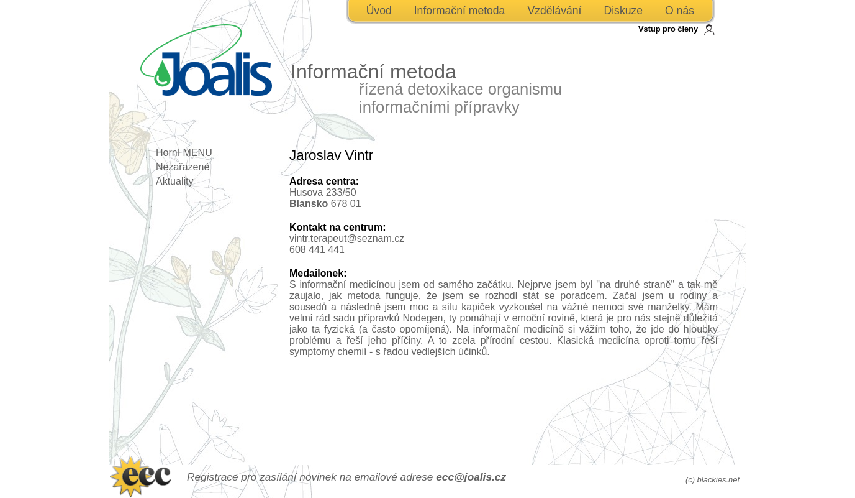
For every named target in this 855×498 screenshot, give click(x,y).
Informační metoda (459, 10)
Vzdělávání (554, 10)
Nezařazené (182, 167)
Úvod (379, 10)
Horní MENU (184, 152)
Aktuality (174, 181)
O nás (679, 10)
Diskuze (623, 10)
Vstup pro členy (668, 29)
